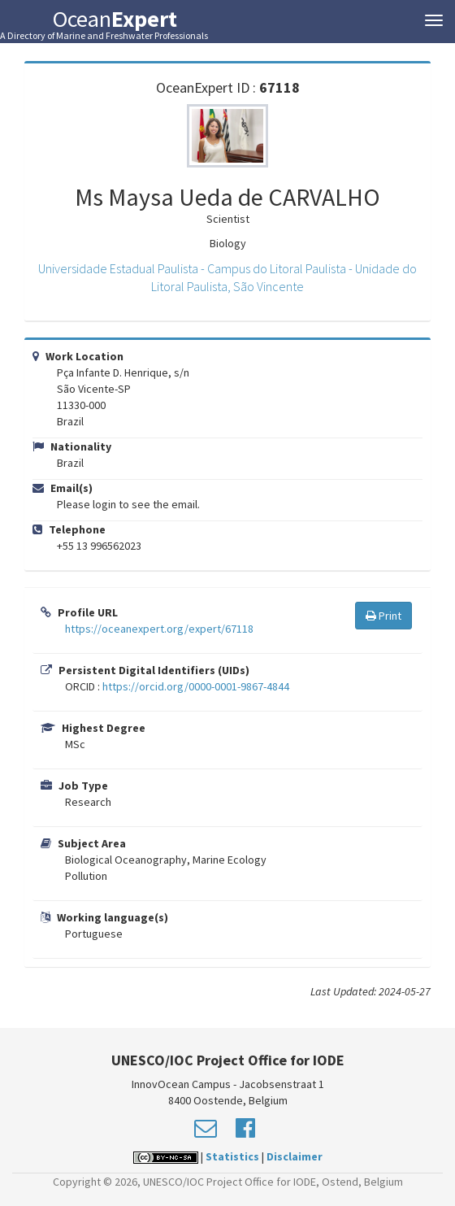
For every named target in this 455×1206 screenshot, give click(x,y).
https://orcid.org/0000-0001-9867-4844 (195, 686)
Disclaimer (294, 1156)
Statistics (232, 1156)
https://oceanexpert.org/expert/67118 (159, 628)
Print (383, 615)
